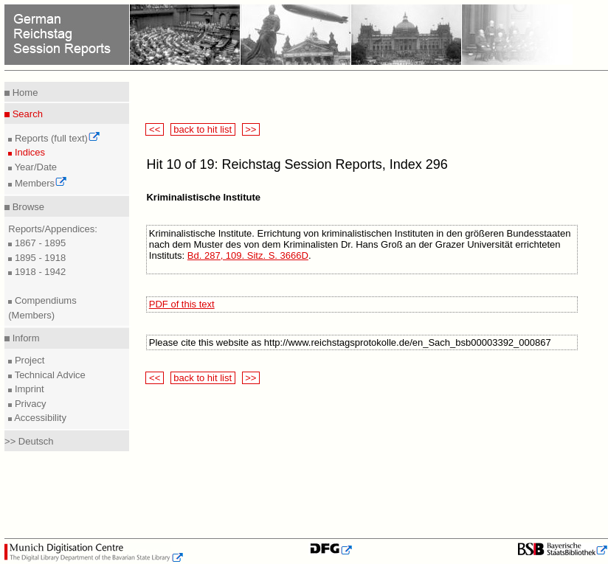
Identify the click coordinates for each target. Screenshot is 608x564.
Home (24, 92)
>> (251, 129)
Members (39, 183)
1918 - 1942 (39, 271)
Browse (27, 206)
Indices (28, 152)
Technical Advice (49, 374)
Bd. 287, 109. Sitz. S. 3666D (247, 255)
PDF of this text (182, 304)
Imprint (28, 388)
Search (26, 113)
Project (28, 360)
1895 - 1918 (39, 257)
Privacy (29, 403)
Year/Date (34, 167)
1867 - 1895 (39, 242)
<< (154, 129)
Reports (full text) (56, 138)
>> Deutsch (29, 441)
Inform (24, 338)
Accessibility (39, 417)
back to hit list (203, 129)
